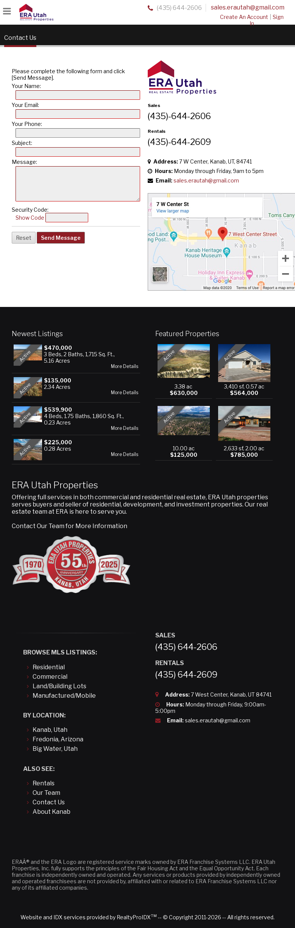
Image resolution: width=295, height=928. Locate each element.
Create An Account (244, 17)
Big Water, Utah (55, 748)
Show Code (30, 217)
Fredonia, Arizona (58, 739)
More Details (124, 366)
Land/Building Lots (59, 686)
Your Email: (25, 105)
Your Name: (26, 86)
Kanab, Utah (50, 729)
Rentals (44, 783)
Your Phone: (27, 124)
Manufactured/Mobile (64, 695)
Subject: (22, 143)
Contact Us (49, 802)
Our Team (46, 792)
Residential (49, 667)
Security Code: (30, 209)
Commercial (50, 676)
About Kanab (51, 811)
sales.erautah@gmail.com (247, 7)
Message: (24, 162)
